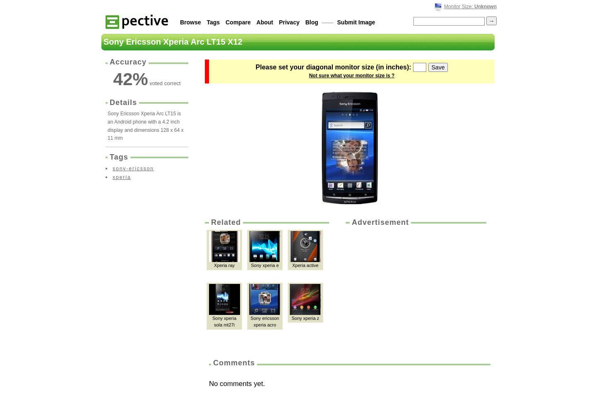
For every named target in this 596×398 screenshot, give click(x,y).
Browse (190, 22)
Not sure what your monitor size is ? (352, 76)
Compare (238, 22)
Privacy (289, 22)
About (265, 22)
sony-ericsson (133, 169)
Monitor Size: (470, 7)
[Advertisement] (415, 290)
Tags (213, 22)
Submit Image (356, 22)
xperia (122, 177)
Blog (311, 22)
